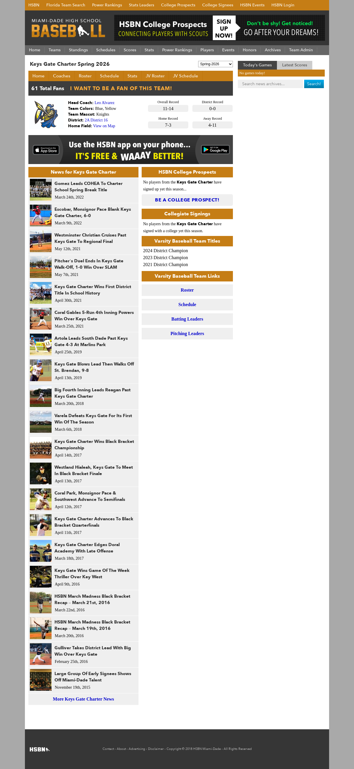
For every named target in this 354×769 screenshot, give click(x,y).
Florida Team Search (65, 5)
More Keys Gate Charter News (83, 699)
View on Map (104, 126)
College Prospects (178, 5)
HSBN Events (252, 5)
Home (38, 76)
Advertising (137, 749)
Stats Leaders (141, 5)
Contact (108, 749)
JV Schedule (185, 76)
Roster (85, 76)
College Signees (217, 5)
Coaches (61, 76)
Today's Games (257, 65)
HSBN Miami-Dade (207, 749)
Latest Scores (294, 65)
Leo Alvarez (105, 103)
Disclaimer (156, 749)
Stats (132, 76)
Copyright (174, 749)
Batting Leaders (187, 319)
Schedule (109, 76)
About (121, 749)
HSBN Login (282, 5)
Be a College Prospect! (187, 200)
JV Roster (155, 76)
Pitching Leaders (187, 333)
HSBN (33, 5)
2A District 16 (96, 120)
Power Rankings (107, 5)
